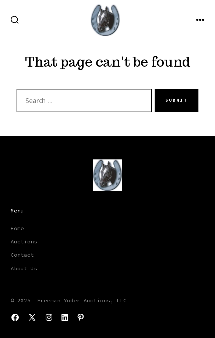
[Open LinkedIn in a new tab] (65, 317)
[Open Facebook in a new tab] (15, 317)
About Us (24, 268)
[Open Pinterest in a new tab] (81, 317)
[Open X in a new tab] (32, 317)
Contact (22, 254)
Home (17, 228)
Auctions (24, 241)
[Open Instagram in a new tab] (49, 317)
